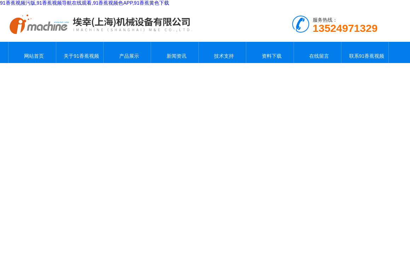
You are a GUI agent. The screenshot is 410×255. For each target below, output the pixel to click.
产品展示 (127, 52)
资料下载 (270, 52)
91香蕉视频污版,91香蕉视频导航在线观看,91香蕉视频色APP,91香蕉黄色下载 (84, 3)
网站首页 (32, 52)
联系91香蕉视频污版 (365, 52)
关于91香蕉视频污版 (79, 52)
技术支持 (222, 52)
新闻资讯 (175, 52)
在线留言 (317, 52)
